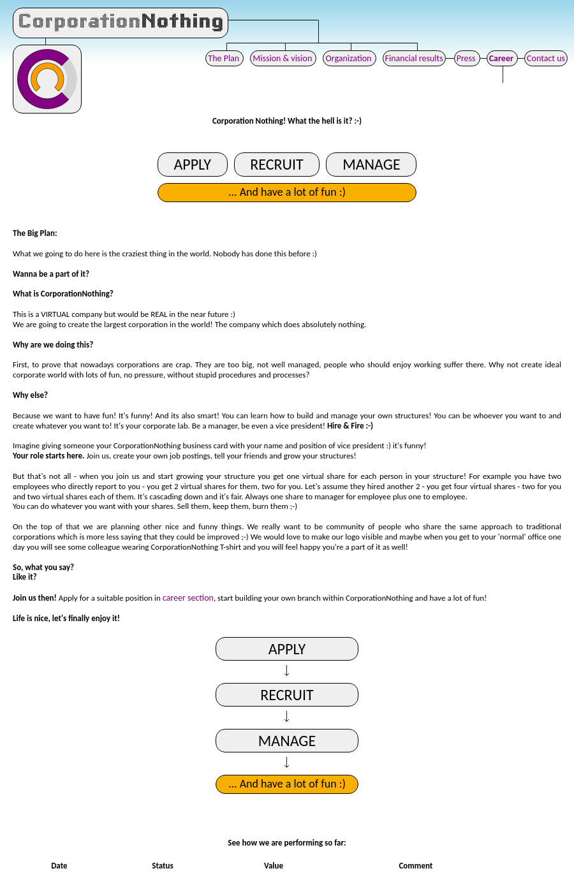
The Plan (224, 58)
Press (467, 58)
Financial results (414, 58)
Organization (349, 58)
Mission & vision (283, 58)
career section (188, 597)
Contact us (546, 58)
